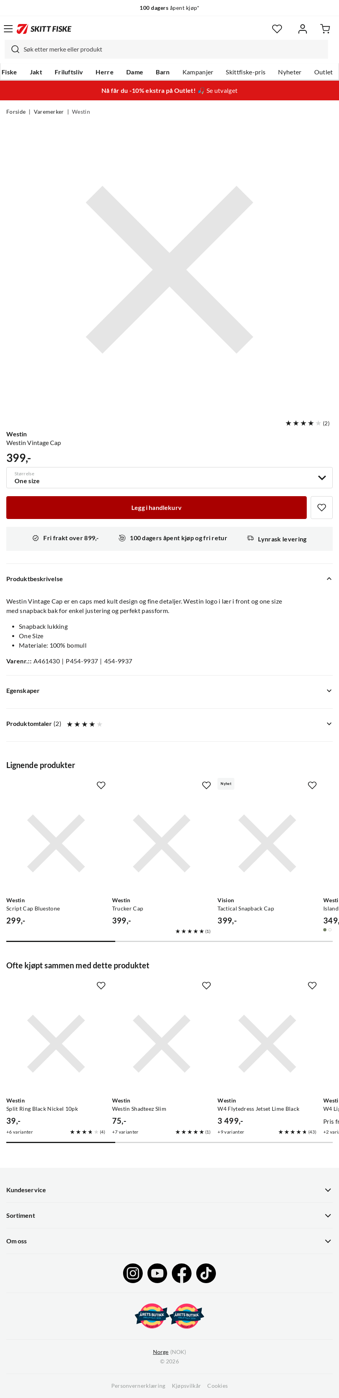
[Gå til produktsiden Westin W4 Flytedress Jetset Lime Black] (267, 1043)
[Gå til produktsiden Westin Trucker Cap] (162, 843)
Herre (105, 72)
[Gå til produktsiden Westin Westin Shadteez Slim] (162, 1043)
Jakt (36, 72)
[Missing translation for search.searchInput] (12, 49)
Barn (163, 72)
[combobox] (166, 49)
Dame (134, 72)
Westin (81, 112)
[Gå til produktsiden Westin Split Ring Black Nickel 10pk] (56, 1043)
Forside (16, 112)
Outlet (323, 72)
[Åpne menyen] (8, 28)
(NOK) (169, 1352)
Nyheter (289, 72)
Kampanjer (198, 72)
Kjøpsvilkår (186, 1386)
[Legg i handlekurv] (156, 507)
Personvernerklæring (138, 1386)
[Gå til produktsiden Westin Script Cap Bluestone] (56, 843)
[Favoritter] (277, 29)
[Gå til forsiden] (44, 29)
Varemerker (49, 112)
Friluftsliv (69, 72)
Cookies (217, 1386)
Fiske (9, 72)
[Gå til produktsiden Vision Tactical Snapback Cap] (267, 843)
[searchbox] (174, 49)
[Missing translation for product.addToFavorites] (322, 507)
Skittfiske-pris (245, 72)
